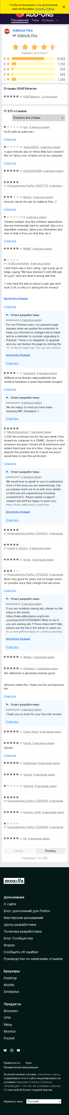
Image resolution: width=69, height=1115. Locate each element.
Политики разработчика (23, 931)
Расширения (20, 20)
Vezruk (27, 774)
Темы (35, 20)
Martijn (27, 197)
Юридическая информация (21, 1067)
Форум (9, 945)
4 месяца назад (39, 127)
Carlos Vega (30, 731)
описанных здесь (49, 1074)
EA (24, 838)
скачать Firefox (44, 8)
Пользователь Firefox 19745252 (27, 574)
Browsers (11, 1011)
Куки (28, 1062)
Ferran (27, 743)
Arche (27, 559)
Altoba (27, 657)
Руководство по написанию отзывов (33, 959)
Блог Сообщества (18, 938)
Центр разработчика (20, 925)
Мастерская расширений (23, 918)
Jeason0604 (31, 147)
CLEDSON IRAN (32, 170)
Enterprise (11, 992)
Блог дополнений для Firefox (27, 911)
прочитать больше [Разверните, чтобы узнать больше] (16, 298)
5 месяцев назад (40, 432)
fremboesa (30, 763)
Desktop (10, 978)
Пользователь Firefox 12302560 (27, 800)
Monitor (10, 1031)
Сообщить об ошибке (21, 952)
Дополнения (14, 897)
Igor (25, 127)
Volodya (28, 786)
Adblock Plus (23, 30)
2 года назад (49, 96)
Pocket (9, 1038)
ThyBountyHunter (18, 263)
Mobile (9, 985)
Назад (18, 851)
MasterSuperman (17, 432)
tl (24, 217)
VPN (7, 1018)
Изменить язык (13, 1101)
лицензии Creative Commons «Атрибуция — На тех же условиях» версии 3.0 (32, 1085)
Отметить (10, 139)
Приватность (12, 1062)
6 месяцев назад (50, 731)
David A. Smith (32, 812)
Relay (8, 1024)
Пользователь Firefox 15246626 (27, 827)
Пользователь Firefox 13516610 (27, 533)
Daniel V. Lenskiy (17, 548)
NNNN (27, 248)
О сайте (10, 904)
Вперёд (50, 851)
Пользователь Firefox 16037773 (27, 185)
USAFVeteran (31, 96)
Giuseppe (29, 373)
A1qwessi (29, 668)
